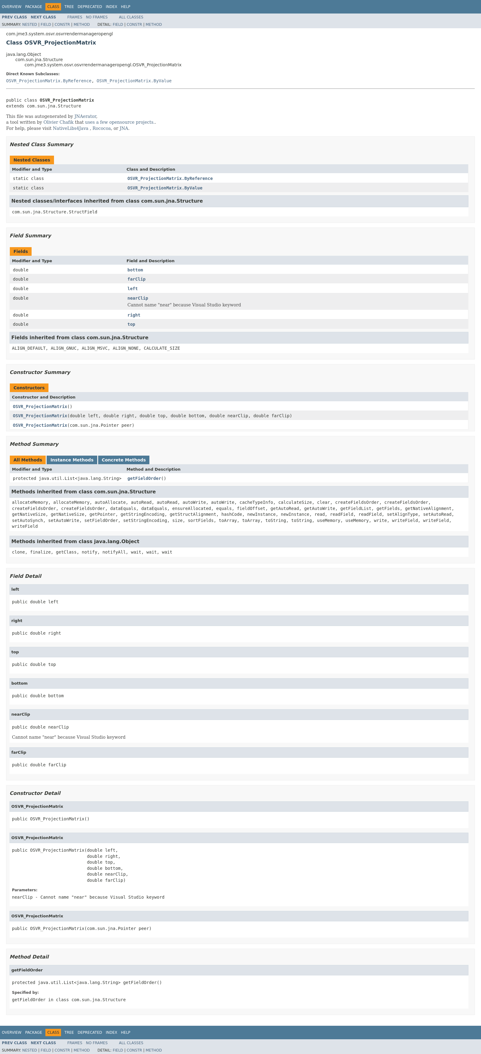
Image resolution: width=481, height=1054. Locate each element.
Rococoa (102, 128)
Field (45, 24)
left (133, 288)
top (131, 324)
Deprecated (90, 7)
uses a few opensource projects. (120, 122)
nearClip (138, 298)
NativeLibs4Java (70, 128)
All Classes (131, 17)
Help (125, 7)
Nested (29, 24)
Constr (62, 24)
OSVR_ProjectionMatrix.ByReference (48, 80)
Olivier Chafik (59, 122)
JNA (124, 128)
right (134, 315)
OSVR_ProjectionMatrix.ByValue (134, 80)
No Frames (97, 17)
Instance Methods (71, 459)
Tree (69, 7)
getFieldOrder (144, 478)
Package (33, 7)
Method (82, 24)
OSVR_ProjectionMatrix (40, 406)
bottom (135, 269)
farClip (137, 279)
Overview (11, 7)
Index (111, 7)
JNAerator (85, 116)
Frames (75, 17)
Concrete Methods (124, 459)
